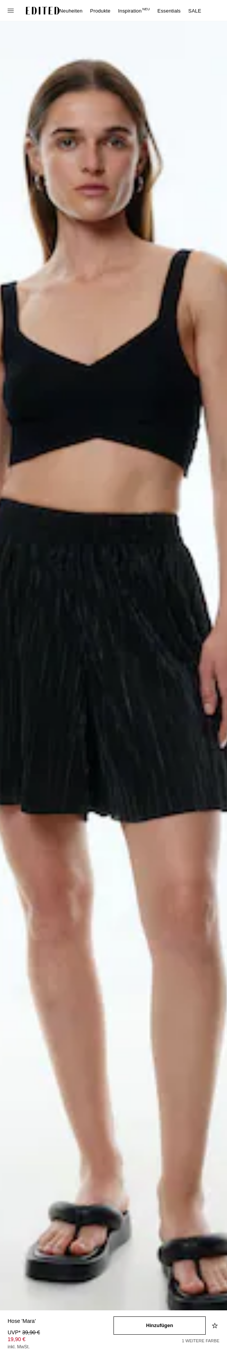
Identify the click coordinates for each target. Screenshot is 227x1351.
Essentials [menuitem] (169, 10)
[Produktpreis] (61, 1340)
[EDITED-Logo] (42, 10)
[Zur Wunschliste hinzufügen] (215, 1326)
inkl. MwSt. (19, 1346)
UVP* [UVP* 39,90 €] (24, 1332)
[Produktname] (61, 1321)
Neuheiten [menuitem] (71, 10)
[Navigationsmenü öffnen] (11, 11)
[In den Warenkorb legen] (160, 1325)
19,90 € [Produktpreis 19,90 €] (17, 1339)
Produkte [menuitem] (100, 10)
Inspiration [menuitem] (134, 10)
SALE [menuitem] (194, 10)
